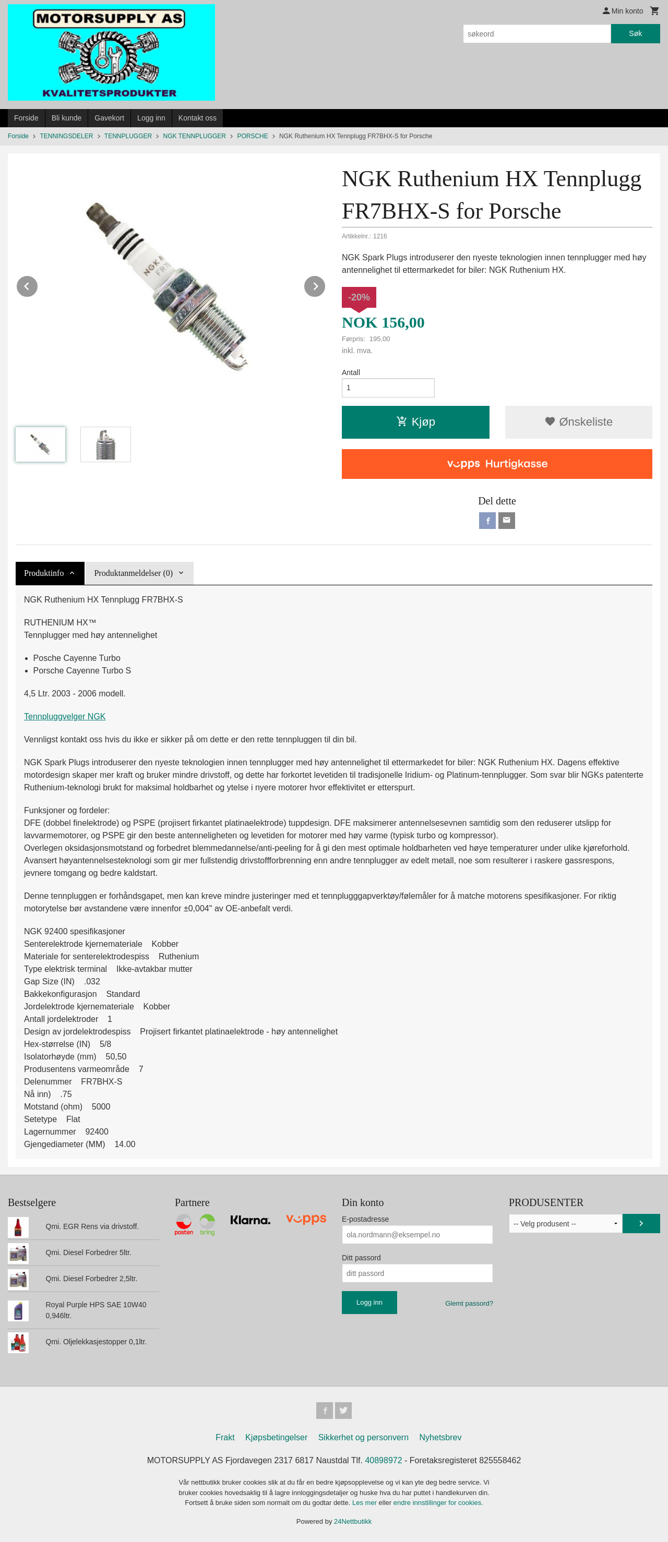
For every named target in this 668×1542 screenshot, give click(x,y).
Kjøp (415, 421)
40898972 (383, 1460)
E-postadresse (365, 1219)
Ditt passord (361, 1258)
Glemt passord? (469, 1303)
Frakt (225, 1437)
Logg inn (151, 118)
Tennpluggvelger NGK (65, 716)
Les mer (365, 1503)
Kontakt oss (197, 118)
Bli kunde (67, 118)
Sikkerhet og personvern (363, 1437)
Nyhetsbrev (441, 1437)
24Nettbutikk (353, 1521)
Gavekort (109, 118)
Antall (351, 372)
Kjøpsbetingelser (276, 1437)
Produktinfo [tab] (44, 573)
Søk (635, 33)
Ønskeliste (578, 421)
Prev (38, 284)
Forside (26, 118)
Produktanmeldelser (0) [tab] (133, 573)
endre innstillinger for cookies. (438, 1503)
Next (325, 284)
